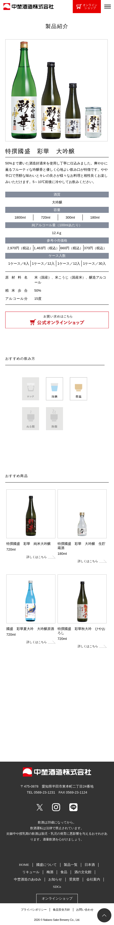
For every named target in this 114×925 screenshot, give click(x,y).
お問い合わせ (85, 909)
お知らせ (55, 879)
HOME (24, 865)
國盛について (46, 865)
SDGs (57, 887)
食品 (63, 872)
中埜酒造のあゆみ (27, 879)
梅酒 (49, 872)
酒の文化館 (82, 872)
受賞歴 (74, 879)
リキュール (30, 872)
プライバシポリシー (34, 909)
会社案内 (93, 879)
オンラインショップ (86, 6)
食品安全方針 (61, 909)
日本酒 (90, 865)
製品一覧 (70, 865)
